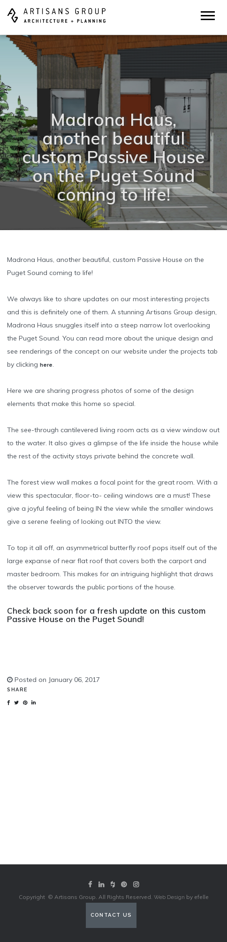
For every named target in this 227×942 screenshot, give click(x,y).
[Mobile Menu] (208, 16)
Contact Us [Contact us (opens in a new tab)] (111, 915)
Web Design (169, 897)
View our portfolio (113, 827)
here (46, 365)
